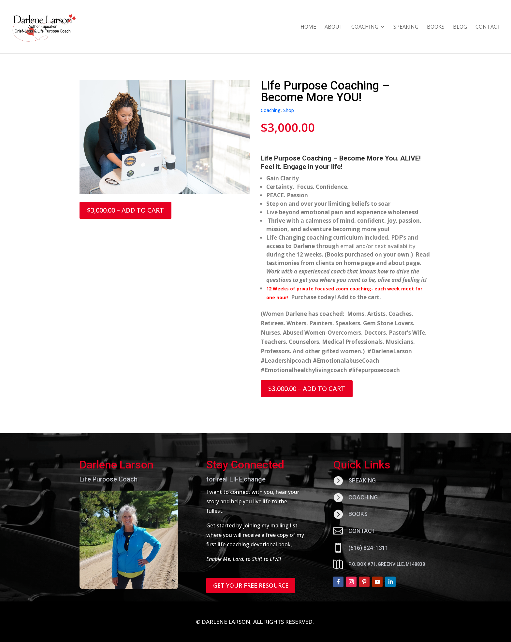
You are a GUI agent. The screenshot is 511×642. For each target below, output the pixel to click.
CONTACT (488, 27)
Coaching (271, 110)
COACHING (364, 27)
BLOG (460, 27)
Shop (288, 110)
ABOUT (334, 27)
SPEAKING (405, 27)
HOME (308, 27)
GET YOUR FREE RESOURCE (250, 585)
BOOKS (436, 27)
